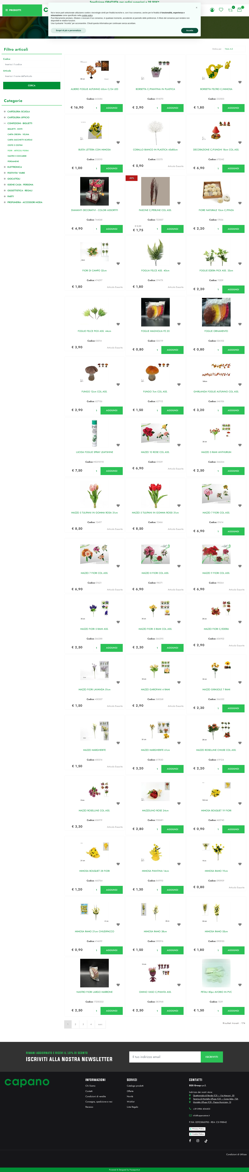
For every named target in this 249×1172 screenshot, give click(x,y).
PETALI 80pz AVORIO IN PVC (216, 992)
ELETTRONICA (14, 167)
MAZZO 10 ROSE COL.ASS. (155, 452)
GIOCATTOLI (13, 178)
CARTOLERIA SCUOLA (18, 111)
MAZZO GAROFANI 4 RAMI (155, 689)
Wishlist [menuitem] (130, 1101)
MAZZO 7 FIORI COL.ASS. (216, 512)
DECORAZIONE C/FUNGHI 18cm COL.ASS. (216, 149)
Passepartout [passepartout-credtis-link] (135, 1169)
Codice (6, 59)
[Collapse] (4, 122)
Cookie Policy (198, 1134)
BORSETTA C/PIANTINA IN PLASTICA (155, 89)
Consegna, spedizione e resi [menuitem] (98, 1101)
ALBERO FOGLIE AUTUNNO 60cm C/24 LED (94, 89)
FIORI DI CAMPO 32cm (94, 270)
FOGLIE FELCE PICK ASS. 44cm (94, 331)
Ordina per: (217, 49)
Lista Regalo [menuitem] (132, 1106)
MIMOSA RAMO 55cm (216, 931)
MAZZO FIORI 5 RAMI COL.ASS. (155, 629)
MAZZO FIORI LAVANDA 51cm (95, 689)
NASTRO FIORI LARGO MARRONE (95, 992)
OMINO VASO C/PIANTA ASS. (155, 992)
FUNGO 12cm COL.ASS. (95, 391)
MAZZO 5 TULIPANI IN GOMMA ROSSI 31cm (155, 512)
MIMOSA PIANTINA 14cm (155, 871)
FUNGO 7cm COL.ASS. (155, 391)
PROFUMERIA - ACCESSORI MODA (24, 202)
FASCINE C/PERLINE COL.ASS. (155, 210)
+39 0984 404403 (201, 1108)
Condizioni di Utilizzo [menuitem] (236, 1154)
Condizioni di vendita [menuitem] (95, 1096)
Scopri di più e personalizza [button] (68, 30)
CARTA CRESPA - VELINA (18, 134)
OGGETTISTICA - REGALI (19, 190)
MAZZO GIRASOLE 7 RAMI (216, 689)
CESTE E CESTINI (15, 145)
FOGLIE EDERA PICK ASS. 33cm (216, 270)
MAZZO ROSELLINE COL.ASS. (94, 810)
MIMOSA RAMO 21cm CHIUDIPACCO (94, 931)
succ (100, 1024)
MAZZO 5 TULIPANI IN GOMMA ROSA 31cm (94, 512)
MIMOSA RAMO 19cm (216, 871)
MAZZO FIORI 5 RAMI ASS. (94, 629)
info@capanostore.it (201, 1115)
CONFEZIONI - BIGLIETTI (19, 123)
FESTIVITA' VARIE (16, 172)
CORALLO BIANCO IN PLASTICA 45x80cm (155, 149)
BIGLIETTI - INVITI (15, 129)
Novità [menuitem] (130, 1096)
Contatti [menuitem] (89, 1091)
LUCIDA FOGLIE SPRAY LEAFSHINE (94, 452)
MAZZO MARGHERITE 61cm (155, 750)
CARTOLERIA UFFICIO (18, 117)
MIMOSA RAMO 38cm (155, 931)
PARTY (10, 196)
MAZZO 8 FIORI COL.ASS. (155, 573)
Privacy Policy (198, 1129)
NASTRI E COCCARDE (17, 156)
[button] (31, 85)
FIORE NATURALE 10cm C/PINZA (216, 210)
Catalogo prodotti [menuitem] (135, 1085)
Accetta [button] (189, 30)
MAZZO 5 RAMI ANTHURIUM (216, 452)
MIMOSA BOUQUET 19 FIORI (216, 810)
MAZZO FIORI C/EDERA (216, 629)
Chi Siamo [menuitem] (90, 1085)
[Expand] (4, 111)
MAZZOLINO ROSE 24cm (155, 810)
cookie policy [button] (87, 15)
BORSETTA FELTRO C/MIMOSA (216, 89)
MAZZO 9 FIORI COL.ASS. (216, 573)
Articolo (7, 70)
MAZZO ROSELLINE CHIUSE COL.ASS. (216, 750)
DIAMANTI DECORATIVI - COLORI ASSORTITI (94, 210)
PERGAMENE (13, 161)
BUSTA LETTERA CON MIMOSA (94, 149)
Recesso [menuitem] (89, 1106)
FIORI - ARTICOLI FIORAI (18, 150)
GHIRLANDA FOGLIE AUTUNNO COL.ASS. (216, 391)
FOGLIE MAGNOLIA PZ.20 (155, 331)
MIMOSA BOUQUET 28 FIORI (94, 871)
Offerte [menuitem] (130, 1091)
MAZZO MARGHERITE (94, 750)
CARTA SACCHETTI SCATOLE (20, 139)
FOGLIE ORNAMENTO (216, 331)
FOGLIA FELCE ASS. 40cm (155, 270)
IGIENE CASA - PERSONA (20, 184)
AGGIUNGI (111, 107)
